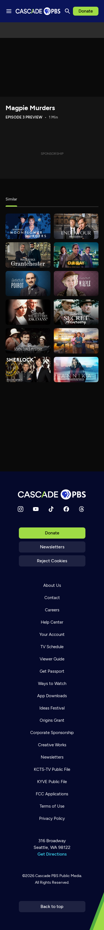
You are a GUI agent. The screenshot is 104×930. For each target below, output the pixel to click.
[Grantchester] (28, 255)
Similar (11, 199)
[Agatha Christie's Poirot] (28, 283)
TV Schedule (52, 646)
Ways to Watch (52, 683)
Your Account (52, 634)
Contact (52, 597)
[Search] (67, 11)
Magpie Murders (30, 108)
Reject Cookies (52, 560)
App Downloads (52, 695)
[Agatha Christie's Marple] (76, 283)
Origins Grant (52, 720)
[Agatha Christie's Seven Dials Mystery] (28, 340)
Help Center (52, 622)
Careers (52, 609)
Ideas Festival (52, 708)
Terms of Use (52, 806)
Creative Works (52, 744)
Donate (85, 11)
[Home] (52, 494)
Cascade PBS (47, 875)
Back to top (52, 906)
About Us (52, 585)
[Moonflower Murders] (28, 226)
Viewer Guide (52, 659)
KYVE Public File (52, 781)
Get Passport (52, 671)
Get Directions (52, 854)
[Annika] (76, 369)
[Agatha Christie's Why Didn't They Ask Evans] (28, 312)
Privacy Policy (52, 818)
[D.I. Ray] (76, 255)
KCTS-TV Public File (52, 769)
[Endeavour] (76, 226)
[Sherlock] (28, 369)
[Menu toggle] (9, 11)
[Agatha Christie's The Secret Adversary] (76, 312)
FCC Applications (52, 793)
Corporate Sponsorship (52, 732)
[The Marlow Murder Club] (76, 340)
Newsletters (52, 546)
